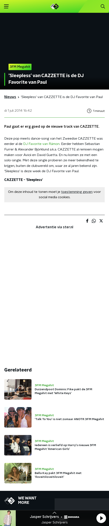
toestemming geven (77, 192)
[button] (101, 518)
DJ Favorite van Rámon (41, 144)
